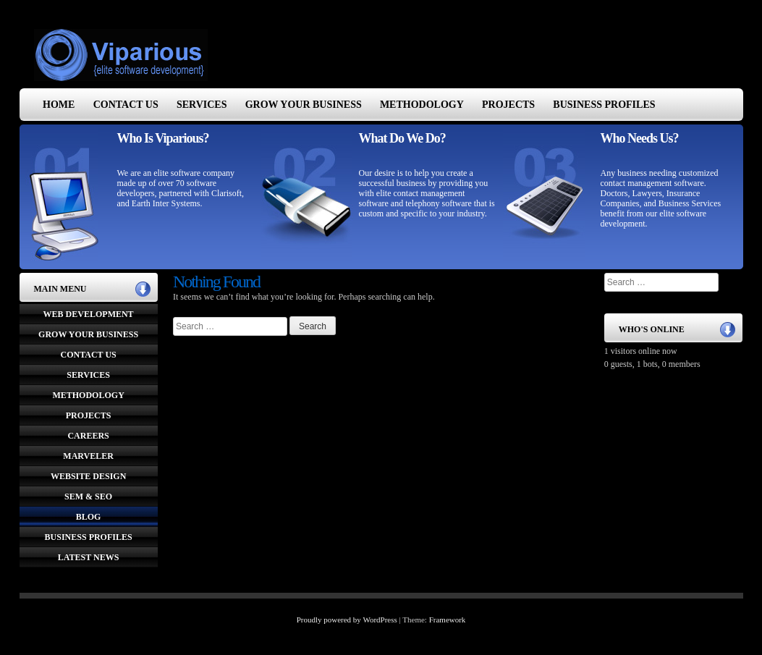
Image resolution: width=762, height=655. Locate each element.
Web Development (88, 314)
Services (202, 104)
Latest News (88, 557)
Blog (88, 517)
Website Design (88, 476)
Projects (508, 104)
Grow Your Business (303, 104)
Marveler (88, 456)
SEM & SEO (88, 496)
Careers (88, 436)
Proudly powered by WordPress (347, 619)
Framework (447, 619)
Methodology (422, 104)
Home (59, 104)
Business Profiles (604, 104)
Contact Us (125, 104)
